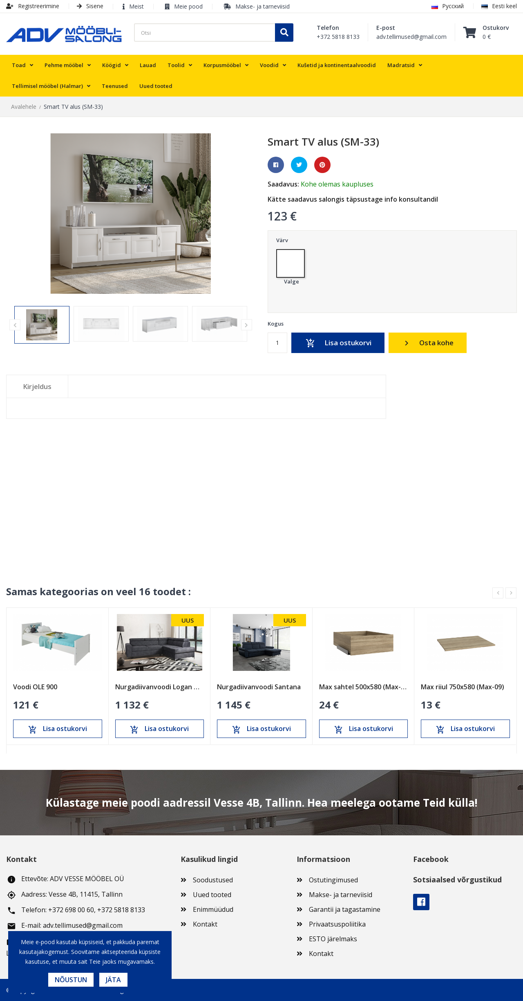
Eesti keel (499, 6)
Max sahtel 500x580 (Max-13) (363, 686)
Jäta (113, 979)
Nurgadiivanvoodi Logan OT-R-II (159, 686)
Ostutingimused (333, 879)
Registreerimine (32, 6)
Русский (447, 6)
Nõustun (71, 979)
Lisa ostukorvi (337, 343)
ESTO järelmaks (333, 938)
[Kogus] (277, 343)
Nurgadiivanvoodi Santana (259, 686)
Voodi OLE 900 (35, 686)
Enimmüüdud (213, 909)
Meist (136, 6)
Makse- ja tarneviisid (262, 6)
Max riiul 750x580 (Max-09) (462, 686)
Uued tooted (212, 894)
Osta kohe (428, 343)
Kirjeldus (37, 386)
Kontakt (205, 924)
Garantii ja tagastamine (344, 909)
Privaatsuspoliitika (337, 924)
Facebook (421, 902)
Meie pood (188, 6)
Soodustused (213, 879)
